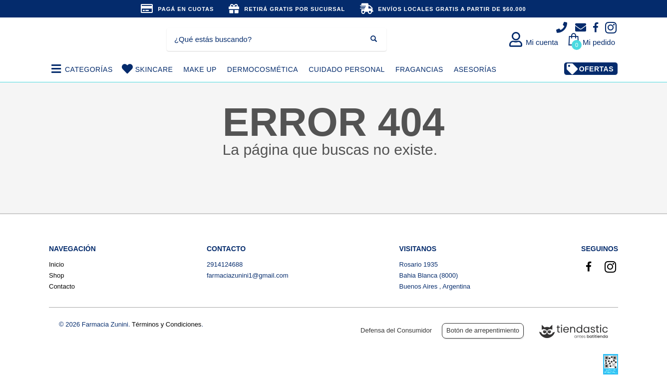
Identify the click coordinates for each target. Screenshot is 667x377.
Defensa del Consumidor (396, 330)
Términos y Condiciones (166, 324)
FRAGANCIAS (419, 69)
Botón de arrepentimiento (482, 330)
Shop (56, 275)
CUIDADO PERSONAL (347, 69)
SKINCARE (154, 69)
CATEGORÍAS (89, 69)
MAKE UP (200, 69)
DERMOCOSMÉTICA (262, 69)
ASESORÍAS (475, 69)
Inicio (56, 264)
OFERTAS (596, 69)
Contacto (62, 286)
